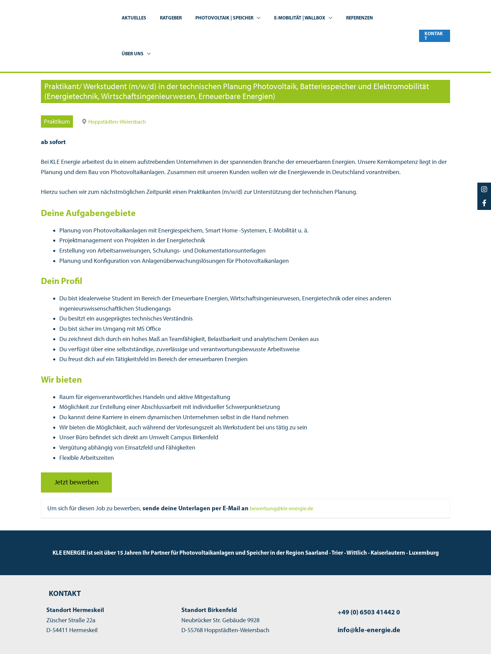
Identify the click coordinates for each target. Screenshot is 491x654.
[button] (260, 18)
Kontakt (440, 637)
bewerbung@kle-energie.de (285, 472)
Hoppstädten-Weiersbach (120, 85)
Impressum (346, 637)
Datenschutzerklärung (395, 637)
